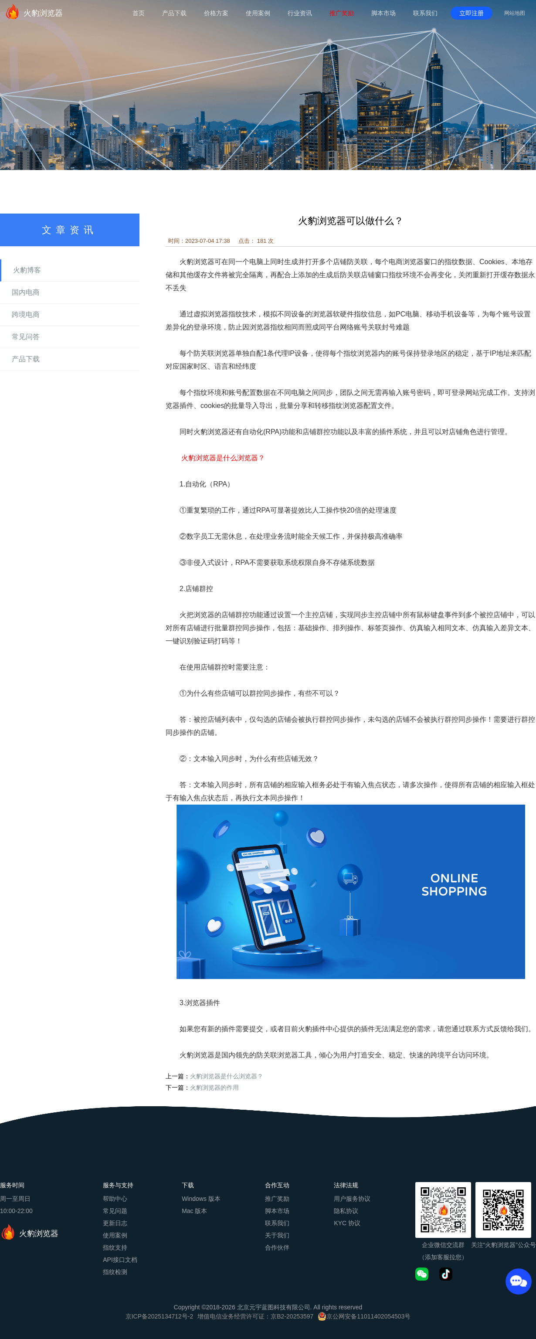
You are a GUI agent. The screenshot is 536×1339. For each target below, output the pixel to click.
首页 (138, 13)
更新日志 (115, 1223)
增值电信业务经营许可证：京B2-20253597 (255, 1316)
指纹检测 (115, 1271)
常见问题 (115, 1210)
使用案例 (258, 13)
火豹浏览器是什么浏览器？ (226, 1076)
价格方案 (216, 13)
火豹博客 (27, 270)
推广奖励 (341, 13)
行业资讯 (300, 13)
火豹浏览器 (33, 11)
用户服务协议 (352, 1198)
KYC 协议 (347, 1223)
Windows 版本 (201, 1198)
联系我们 (425, 13)
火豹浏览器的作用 (214, 1087)
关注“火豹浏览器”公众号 (503, 1244)
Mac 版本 (194, 1210)
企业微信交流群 (443, 1244)
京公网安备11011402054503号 (368, 1316)
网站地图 (514, 13)
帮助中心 (115, 1198)
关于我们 (277, 1235)
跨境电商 (26, 314)
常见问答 (26, 336)
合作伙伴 (277, 1247)
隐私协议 (346, 1210)
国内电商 (26, 292)
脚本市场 (383, 13)
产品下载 (174, 13)
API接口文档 (120, 1259)
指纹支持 (115, 1247)
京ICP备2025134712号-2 (159, 1316)
